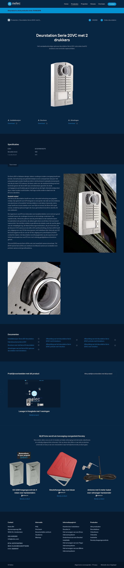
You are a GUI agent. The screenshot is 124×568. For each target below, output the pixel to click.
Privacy (94, 565)
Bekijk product (25, 499)
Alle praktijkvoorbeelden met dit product (98, 374)
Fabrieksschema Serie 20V (17, 342)
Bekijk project (34, 415)
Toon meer (13, 165)
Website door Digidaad (108, 565)
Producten (14, 20)
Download (11, 123)
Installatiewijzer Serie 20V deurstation (21, 339)
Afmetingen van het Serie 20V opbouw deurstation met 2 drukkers (21, 349)
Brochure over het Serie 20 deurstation (21, 345)
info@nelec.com (13, 539)
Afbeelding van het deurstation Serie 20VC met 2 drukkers (58, 340)
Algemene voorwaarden (83, 565)
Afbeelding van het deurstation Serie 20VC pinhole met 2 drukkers (96, 340)
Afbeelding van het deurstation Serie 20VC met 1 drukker (96, 345)
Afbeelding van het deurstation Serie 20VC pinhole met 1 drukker (58, 345)
